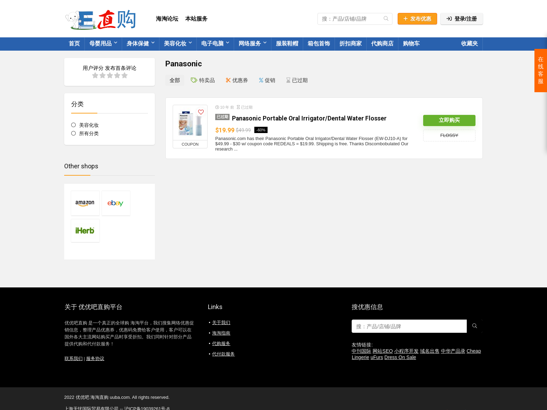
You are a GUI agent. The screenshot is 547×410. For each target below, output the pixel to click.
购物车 (411, 43)
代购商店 (382, 43)
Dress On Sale (400, 330)
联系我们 (74, 331)
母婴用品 (100, 43)
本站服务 (196, 18)
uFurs (376, 330)
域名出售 (430, 324)
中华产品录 (453, 324)
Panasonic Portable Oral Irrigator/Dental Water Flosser (309, 118)
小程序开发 (406, 324)
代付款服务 (223, 327)
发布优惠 (417, 19)
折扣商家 (350, 43)
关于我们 (221, 295)
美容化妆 (175, 43)
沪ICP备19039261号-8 (147, 382)
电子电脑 (212, 43)
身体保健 (138, 43)
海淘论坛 (167, 18)
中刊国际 (361, 324)
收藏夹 (469, 43)
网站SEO (383, 324)
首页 (74, 43)
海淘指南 (221, 306)
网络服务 (250, 43)
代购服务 (221, 316)
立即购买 (449, 120)
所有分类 (89, 133)
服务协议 (95, 331)
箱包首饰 (319, 43)
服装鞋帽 (287, 43)
